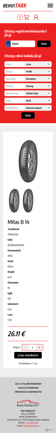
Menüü (43, 5)
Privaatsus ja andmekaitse (28, 392)
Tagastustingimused (28, 388)
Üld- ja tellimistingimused (28, 384)
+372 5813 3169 (31, 422)
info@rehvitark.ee (31, 425)
